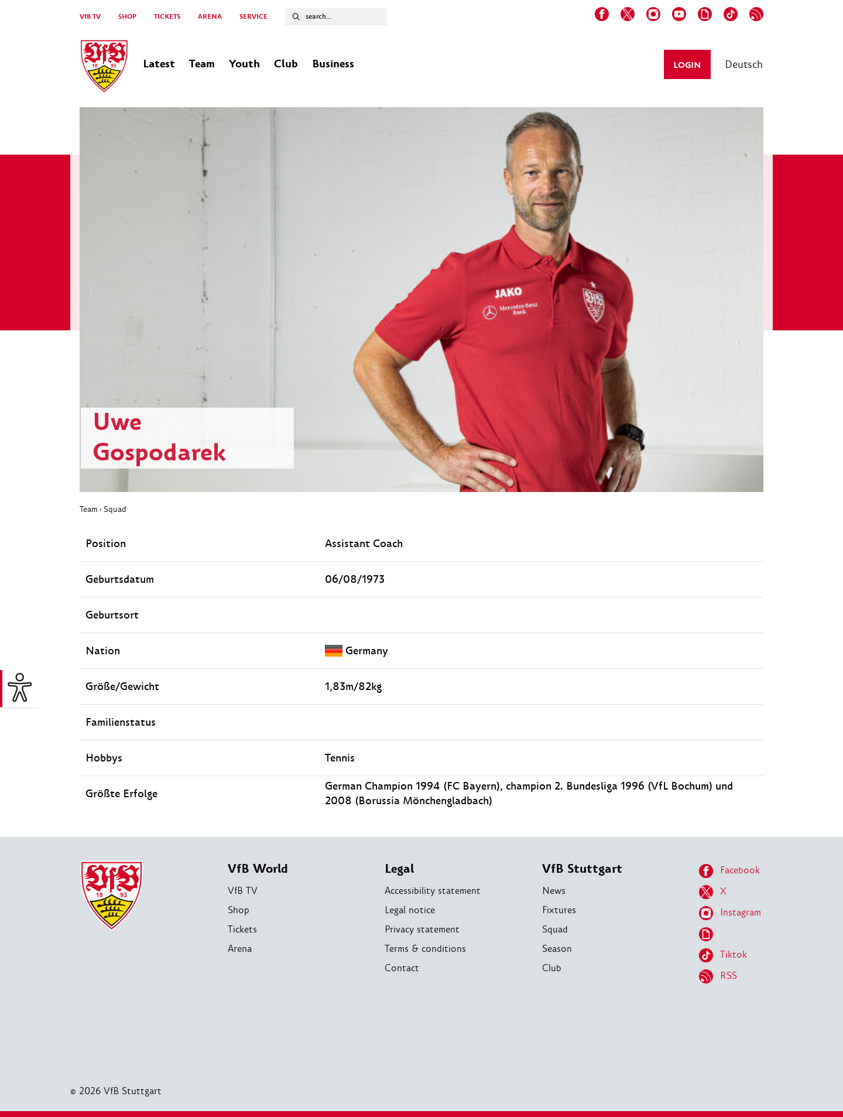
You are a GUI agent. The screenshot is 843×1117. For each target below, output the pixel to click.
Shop (238, 910)
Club (551, 968)
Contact (402, 968)
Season (557, 948)
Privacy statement (422, 929)
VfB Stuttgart (582, 868)
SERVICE (253, 16)
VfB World (258, 868)
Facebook (729, 871)
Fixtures (559, 910)
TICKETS (167, 16)
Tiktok (723, 955)
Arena (240, 948)
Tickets (242, 929)
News (554, 890)
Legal (399, 868)
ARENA (210, 16)
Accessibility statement (433, 890)
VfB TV (90, 16)
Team (89, 509)
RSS (718, 976)
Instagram (730, 913)
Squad (115, 509)
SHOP (127, 16)
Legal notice (410, 910)
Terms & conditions (425, 948)
